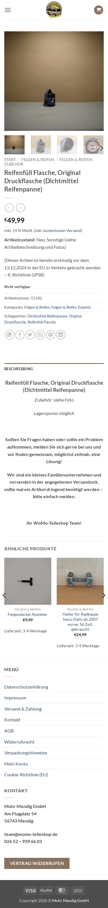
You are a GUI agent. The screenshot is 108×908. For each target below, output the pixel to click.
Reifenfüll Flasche (42, 322)
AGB (9, 730)
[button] (7, 10)
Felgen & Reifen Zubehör (71, 307)
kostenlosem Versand (62, 230)
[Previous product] (20, 207)
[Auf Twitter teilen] (30, 334)
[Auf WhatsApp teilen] (9, 334)
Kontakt (12, 719)
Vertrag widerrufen (37, 863)
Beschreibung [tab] (18, 369)
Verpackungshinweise (25, 752)
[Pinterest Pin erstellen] (50, 334)
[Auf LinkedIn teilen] (61, 334)
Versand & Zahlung (23, 708)
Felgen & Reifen (37, 159)
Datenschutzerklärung (26, 686)
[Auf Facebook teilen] (20, 334)
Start (10, 159)
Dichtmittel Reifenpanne (47, 316)
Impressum (15, 697)
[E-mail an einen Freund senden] (40, 334)
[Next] (101, 148)
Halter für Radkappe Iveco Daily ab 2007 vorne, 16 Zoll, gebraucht (80, 622)
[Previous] (4, 606)
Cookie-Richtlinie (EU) (26, 774)
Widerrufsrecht (19, 741)
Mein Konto (16, 763)
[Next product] (9, 207)
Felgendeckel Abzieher (28, 614)
